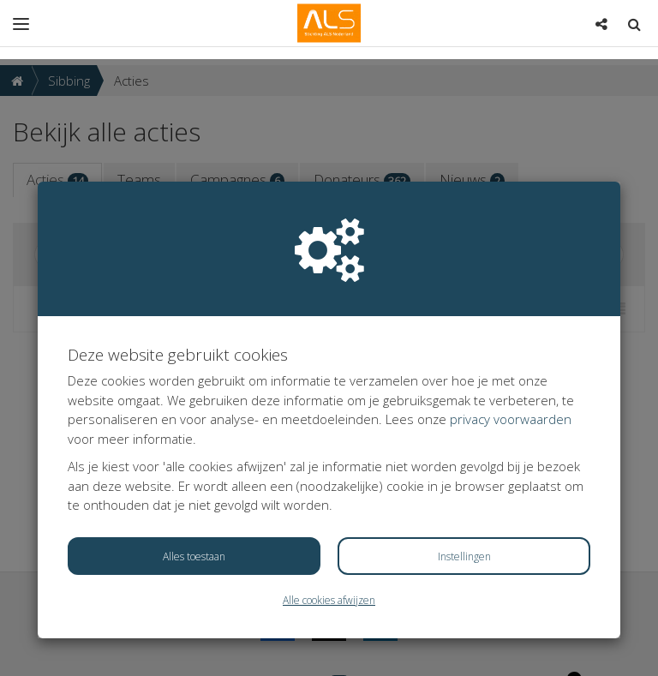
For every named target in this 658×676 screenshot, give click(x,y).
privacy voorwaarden (510, 359)
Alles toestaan (194, 497)
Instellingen (464, 497)
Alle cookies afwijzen (329, 541)
